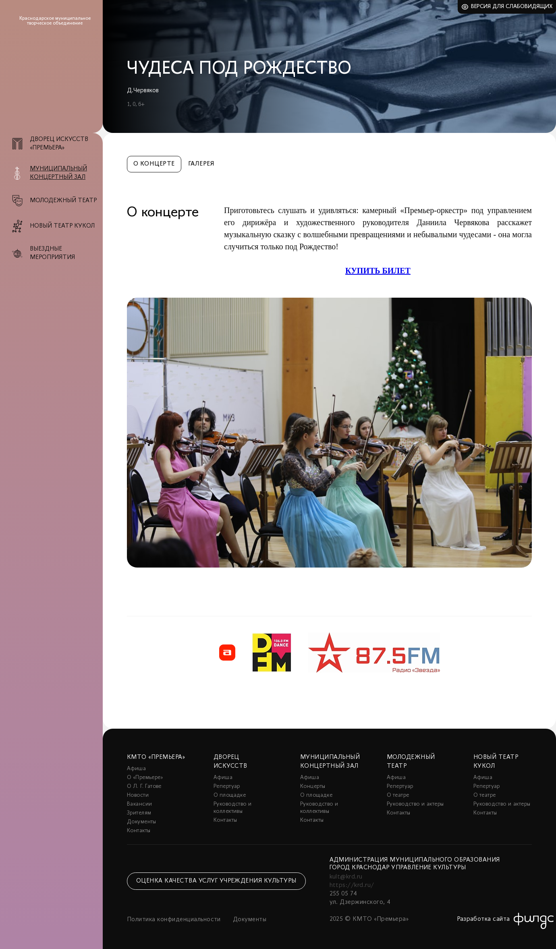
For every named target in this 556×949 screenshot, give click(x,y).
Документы (141, 822)
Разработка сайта (483, 919)
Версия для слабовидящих (512, 7)
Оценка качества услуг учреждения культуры (216, 881)
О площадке (230, 795)
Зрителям (139, 813)
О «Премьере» (145, 778)
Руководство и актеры (415, 804)
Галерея (201, 164)
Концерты (312, 786)
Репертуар (227, 786)
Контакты (138, 831)
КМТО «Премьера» (156, 757)
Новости (138, 795)
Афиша (136, 769)
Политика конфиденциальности (174, 919)
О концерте (154, 164)
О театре (398, 795)
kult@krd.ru (346, 877)
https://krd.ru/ (352, 885)
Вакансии (139, 804)
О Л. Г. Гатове (144, 786)
